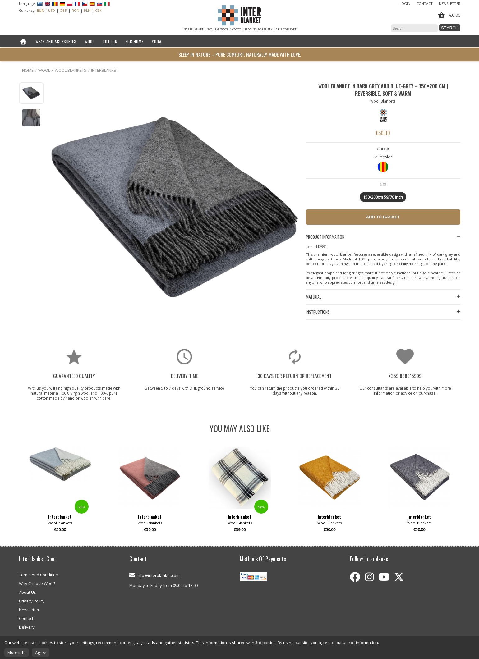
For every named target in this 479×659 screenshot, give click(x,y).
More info (16, 652)
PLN (87, 10)
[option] (60, 492)
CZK (98, 10)
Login (404, 3)
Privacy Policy (31, 601)
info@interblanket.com (158, 575)
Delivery (27, 627)
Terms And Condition (38, 575)
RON (75, 10)
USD (51, 10)
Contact (425, 3)
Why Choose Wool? (37, 583)
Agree (40, 652)
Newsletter (449, 3)
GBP (63, 10)
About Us (27, 592)
